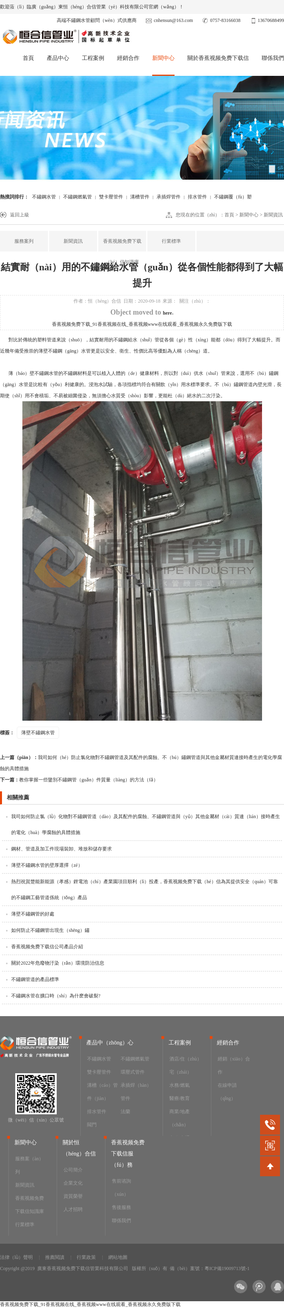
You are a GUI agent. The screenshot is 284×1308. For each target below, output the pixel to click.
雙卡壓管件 (111, 197)
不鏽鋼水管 (44, 197)
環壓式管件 (133, 1072)
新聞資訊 (273, 215)
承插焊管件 (169, 197)
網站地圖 (117, 1257)
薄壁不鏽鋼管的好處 (32, 914)
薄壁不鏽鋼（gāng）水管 (64, 351)
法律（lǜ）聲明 (16, 1257)
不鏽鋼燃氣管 (77, 197)
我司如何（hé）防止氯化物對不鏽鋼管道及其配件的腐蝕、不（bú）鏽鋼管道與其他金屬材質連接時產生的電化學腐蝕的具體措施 (141, 763)
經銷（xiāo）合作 (234, 1065)
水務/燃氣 (179, 1085)
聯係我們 (273, 58)
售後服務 (121, 1207)
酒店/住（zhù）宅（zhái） (185, 1065)
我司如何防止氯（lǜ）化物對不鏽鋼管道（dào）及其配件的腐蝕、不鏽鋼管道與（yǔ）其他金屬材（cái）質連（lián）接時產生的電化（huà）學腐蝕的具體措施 (145, 824)
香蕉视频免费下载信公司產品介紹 (47, 946)
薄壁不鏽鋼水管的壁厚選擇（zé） (47, 865)
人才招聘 (73, 1209)
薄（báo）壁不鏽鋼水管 (32, 373)
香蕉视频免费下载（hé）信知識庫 (122, 251)
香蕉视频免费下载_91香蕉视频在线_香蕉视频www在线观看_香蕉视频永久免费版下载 (142, 324)
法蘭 (125, 1111)
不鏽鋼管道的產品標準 (35, 979)
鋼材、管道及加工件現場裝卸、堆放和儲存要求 (61, 849)
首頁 (28, 58)
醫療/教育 (179, 1098)
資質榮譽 (73, 1196)
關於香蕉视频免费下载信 (218, 58)
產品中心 (58, 58)
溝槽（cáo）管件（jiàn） (102, 1091)
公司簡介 (73, 1170)
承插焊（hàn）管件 (136, 1091)
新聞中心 (163, 58)
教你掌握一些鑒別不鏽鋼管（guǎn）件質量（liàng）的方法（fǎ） (79, 780)
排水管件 (197, 197)
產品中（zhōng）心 (109, 1043)
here (167, 313)
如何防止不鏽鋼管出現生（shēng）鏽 (50, 930)
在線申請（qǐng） (227, 1091)
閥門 (92, 1125)
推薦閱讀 (54, 1257)
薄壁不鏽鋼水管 (38, 732)
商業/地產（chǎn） (179, 1118)
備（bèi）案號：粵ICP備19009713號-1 (209, 1268)
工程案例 (93, 58)
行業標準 (171, 241)
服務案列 (24, 241)
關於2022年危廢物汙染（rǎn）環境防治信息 (57, 963)
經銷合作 (128, 58)
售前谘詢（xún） (121, 1187)
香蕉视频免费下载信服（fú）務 (128, 1154)
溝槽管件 (139, 197)
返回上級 (19, 215)
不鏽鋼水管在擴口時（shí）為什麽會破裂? (55, 996)
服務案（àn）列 (29, 1165)
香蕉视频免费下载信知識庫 (29, 1204)
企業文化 (73, 1183)
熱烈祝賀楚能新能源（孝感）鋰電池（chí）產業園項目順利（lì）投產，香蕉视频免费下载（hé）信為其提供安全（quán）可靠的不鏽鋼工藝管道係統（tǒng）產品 (144, 889)
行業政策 (86, 1257)
